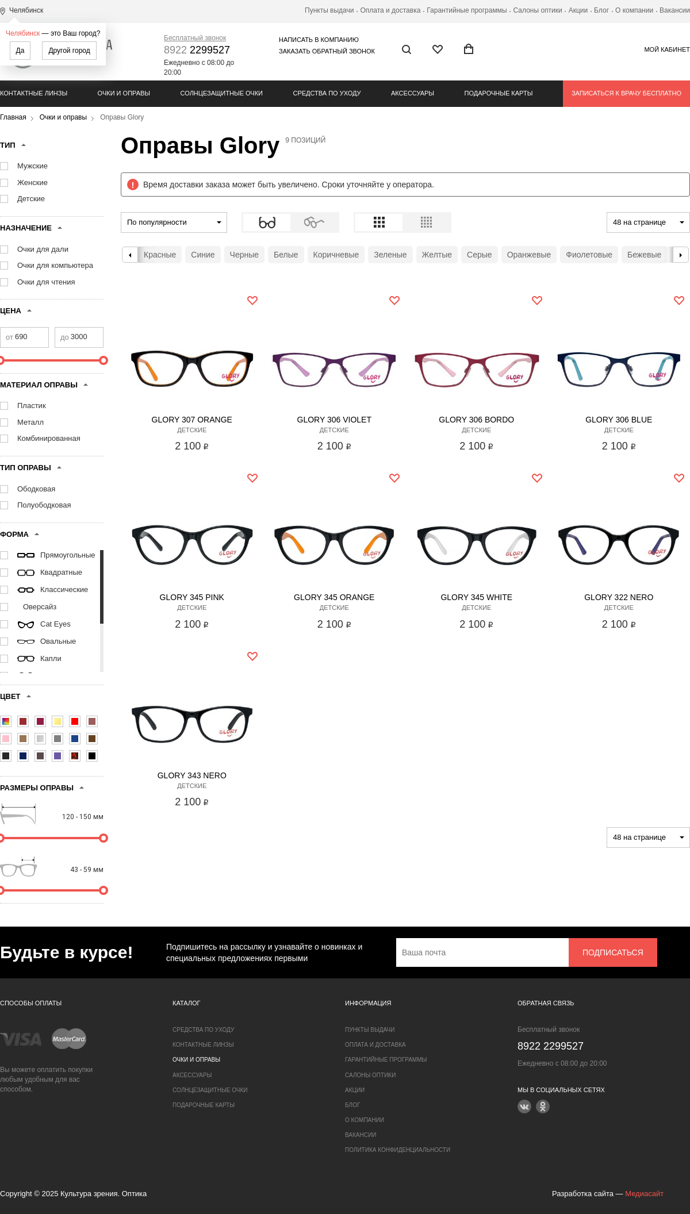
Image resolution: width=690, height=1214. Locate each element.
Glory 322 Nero (618, 597)
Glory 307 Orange (192, 419)
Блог (601, 10)
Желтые (437, 254)
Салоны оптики (537, 10)
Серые (479, 254)
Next (681, 255)
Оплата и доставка (390, 10)
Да (20, 51)
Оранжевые (529, 254)
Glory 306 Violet (334, 419)
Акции (578, 10)
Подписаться (612, 952)
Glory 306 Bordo (476, 419)
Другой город (69, 51)
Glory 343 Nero (192, 775)
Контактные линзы (33, 93)
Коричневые (336, 254)
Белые (286, 254)
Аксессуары (412, 93)
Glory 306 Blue (618, 419)
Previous (130, 255)
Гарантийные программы (467, 10)
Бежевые (644, 254)
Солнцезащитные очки (222, 93)
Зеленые (390, 254)
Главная (13, 117)
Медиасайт (644, 1193)
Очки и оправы (124, 93)
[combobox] (174, 222)
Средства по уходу (327, 93)
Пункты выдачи (329, 10)
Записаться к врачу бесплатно (626, 93)
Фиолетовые (589, 254)
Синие (202, 254)
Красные (160, 254)
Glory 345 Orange (334, 597)
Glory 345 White (476, 597)
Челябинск (23, 33)
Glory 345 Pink (192, 597)
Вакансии (675, 10)
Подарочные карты (499, 93)
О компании (634, 10)
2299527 (197, 50)
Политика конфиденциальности (397, 1150)
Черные (244, 254)
